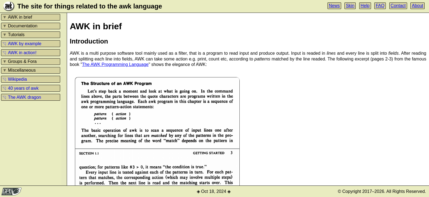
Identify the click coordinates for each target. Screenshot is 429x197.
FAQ (380, 5)
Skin (350, 5)
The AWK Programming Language (115, 64)
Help (365, 5)
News (334, 5)
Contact (398, 5)
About (417, 5)
